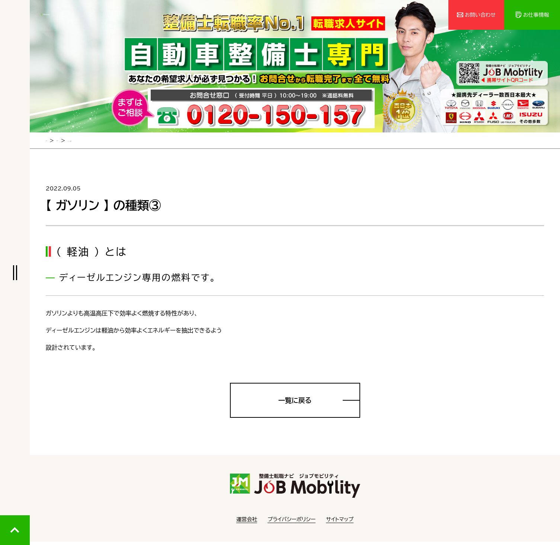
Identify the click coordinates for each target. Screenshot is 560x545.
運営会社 (246, 522)
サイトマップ (339, 522)
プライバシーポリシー (292, 522)
